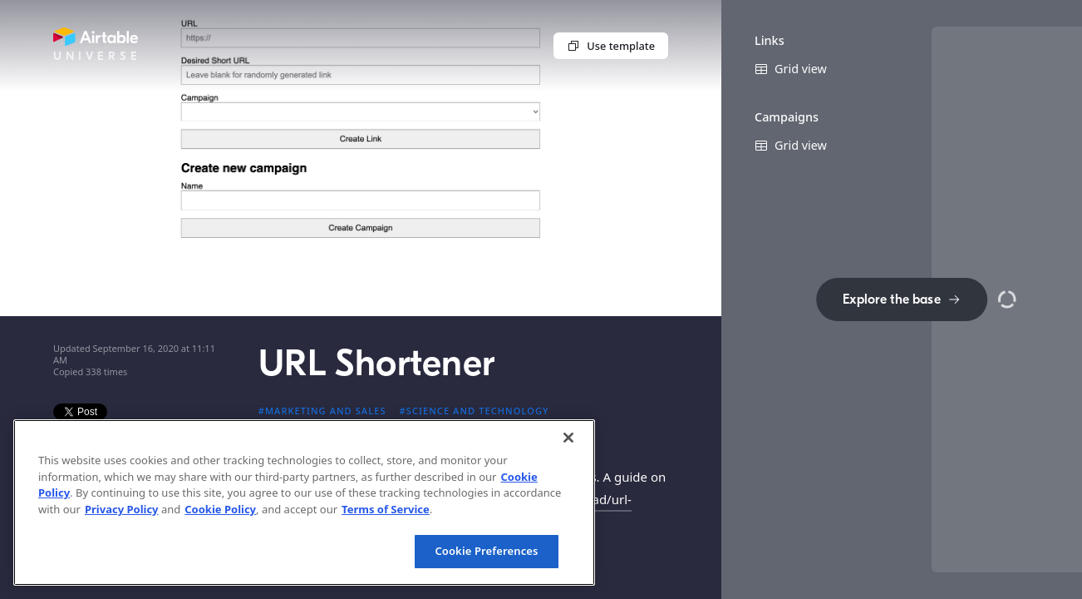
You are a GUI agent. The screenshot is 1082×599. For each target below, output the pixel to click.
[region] (304, 502)
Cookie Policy (220, 509)
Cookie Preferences (486, 550)
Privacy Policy (122, 509)
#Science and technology (474, 410)
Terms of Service (386, 509)
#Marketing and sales (322, 410)
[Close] (568, 437)
